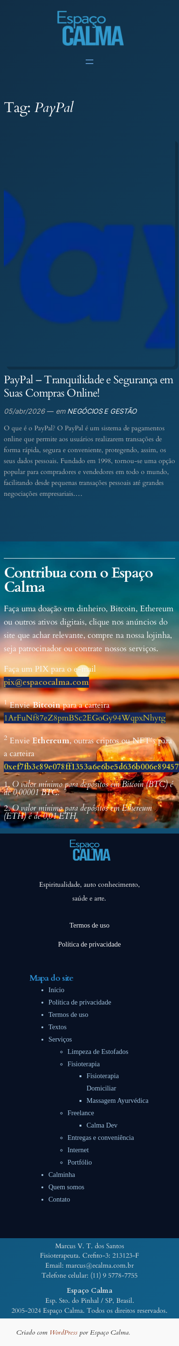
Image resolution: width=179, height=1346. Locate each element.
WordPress (64, 1332)
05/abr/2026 (24, 411)
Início (57, 990)
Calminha (62, 1174)
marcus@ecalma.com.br (100, 1265)
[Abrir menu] (89, 61)
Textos (58, 1027)
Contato (59, 1199)
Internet (78, 1150)
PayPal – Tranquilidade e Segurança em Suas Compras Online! (88, 386)
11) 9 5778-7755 (115, 1275)
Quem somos (67, 1187)
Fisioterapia (84, 1064)
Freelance (81, 1113)
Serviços (60, 1039)
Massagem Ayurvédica (118, 1100)
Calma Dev (102, 1125)
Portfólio (80, 1162)
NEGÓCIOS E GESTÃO (102, 411)
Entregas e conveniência (101, 1137)
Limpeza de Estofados (98, 1051)
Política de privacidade (80, 1002)
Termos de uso (69, 1014)
